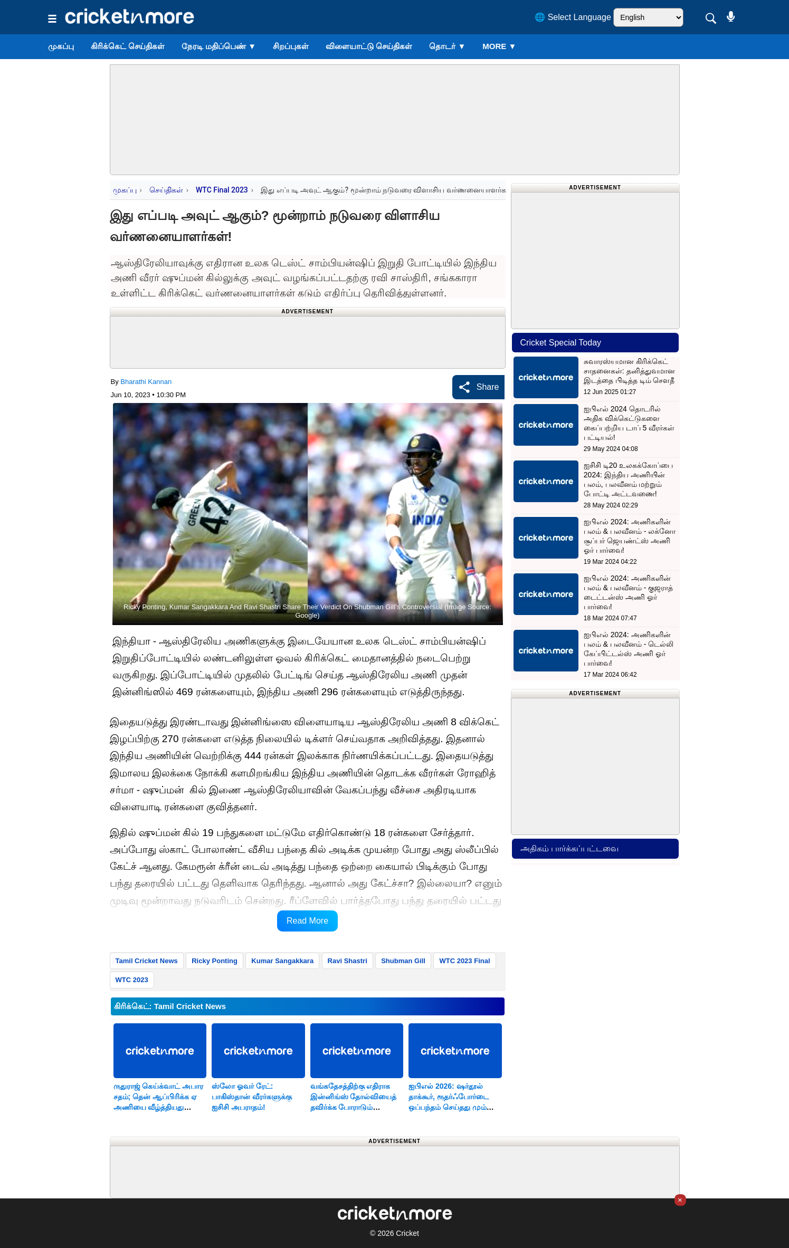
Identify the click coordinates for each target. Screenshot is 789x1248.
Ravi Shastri (347, 961)
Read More (307, 920)
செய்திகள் (166, 190)
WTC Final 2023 (222, 190)
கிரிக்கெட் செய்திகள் (128, 46)
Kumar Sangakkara (282, 961)
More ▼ (499, 46)
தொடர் (447, 46)
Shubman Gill (403, 961)
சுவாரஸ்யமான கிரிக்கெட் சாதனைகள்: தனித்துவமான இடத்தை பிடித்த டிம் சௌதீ (629, 371)
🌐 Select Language (573, 17)
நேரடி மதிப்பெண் (219, 46)
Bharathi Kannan (146, 382)
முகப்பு (61, 46)
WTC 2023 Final (464, 961)
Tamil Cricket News (147, 961)
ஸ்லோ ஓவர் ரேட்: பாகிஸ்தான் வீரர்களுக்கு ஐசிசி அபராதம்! (252, 1096)
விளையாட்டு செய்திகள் (369, 46)
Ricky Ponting (214, 961)
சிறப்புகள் (291, 46)
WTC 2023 (132, 980)
